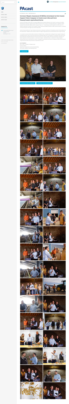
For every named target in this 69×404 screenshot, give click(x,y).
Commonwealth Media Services (8, 40)
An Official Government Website (56, 1)
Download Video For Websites (27, 83)
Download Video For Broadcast (44, 83)
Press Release (24, 51)
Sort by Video (4, 14)
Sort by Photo (4, 17)
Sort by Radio (4, 19)
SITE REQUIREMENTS (4, 43)
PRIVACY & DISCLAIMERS (4, 41)
